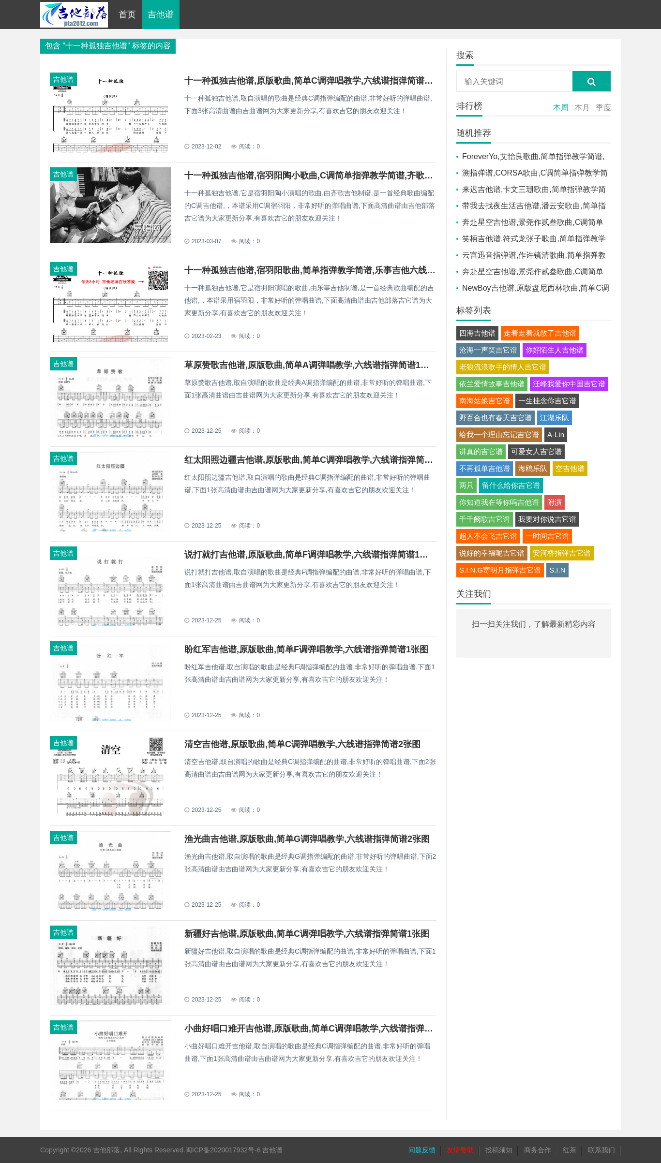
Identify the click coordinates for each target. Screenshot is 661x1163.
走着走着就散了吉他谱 (540, 333)
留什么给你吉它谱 (511, 485)
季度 (603, 107)
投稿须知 (498, 1150)
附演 (554, 502)
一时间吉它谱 (547, 536)
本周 (561, 107)
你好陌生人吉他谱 (555, 350)
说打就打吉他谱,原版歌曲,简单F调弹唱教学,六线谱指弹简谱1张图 (310, 554)
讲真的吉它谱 (481, 451)
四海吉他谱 (477, 333)
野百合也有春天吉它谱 (495, 417)
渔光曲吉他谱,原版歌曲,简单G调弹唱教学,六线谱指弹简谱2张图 (307, 839)
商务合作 (537, 1150)
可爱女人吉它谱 (536, 451)
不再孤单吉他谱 (484, 468)
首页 (127, 14)
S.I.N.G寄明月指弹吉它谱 (500, 570)
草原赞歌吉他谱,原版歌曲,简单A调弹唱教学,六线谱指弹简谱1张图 (311, 365)
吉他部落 (106, 1150)
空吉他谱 (570, 468)
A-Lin (555, 434)
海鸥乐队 (532, 468)
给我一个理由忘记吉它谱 (499, 434)
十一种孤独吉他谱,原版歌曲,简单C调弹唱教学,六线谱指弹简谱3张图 (315, 81)
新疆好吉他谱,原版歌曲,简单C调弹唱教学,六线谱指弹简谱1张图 (306, 934)
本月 (582, 107)
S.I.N (557, 570)
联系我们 (601, 1150)
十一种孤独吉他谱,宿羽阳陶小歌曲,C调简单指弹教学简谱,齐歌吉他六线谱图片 (334, 175)
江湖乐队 (554, 417)
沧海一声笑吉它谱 (488, 350)
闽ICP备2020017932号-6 (223, 1150)
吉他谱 (161, 14)
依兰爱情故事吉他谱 (492, 384)
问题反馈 (422, 1150)
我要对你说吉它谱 (547, 519)
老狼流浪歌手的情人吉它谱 (502, 367)
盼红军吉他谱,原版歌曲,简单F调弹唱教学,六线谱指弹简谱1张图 (306, 649)
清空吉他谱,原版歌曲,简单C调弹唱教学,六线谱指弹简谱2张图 (302, 744)
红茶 (569, 1150)
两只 (466, 485)
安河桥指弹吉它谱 (562, 553)
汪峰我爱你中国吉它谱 (569, 384)
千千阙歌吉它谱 (484, 519)
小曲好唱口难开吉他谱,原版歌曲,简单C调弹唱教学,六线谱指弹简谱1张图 (324, 1028)
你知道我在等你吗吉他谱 (499, 502)
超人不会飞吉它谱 (488, 536)
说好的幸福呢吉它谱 (492, 553)
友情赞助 (460, 1150)
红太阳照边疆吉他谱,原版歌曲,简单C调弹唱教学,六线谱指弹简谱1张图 (319, 460)
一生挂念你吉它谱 (547, 401)
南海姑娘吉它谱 (484, 401)
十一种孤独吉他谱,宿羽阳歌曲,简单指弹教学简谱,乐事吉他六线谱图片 (318, 270)
